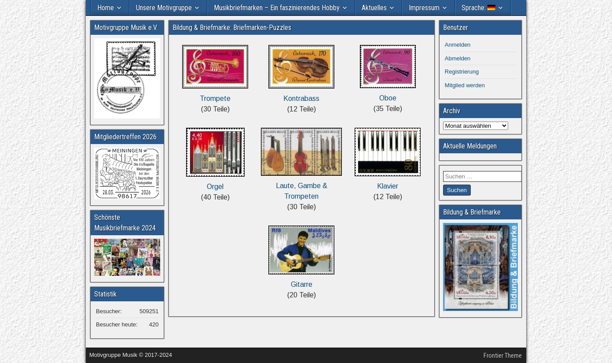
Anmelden (458, 44)
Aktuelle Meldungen (470, 146)
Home (105, 8)
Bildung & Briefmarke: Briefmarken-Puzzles (231, 27)
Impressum (424, 8)
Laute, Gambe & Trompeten (301, 185)
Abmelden (458, 58)
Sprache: (478, 8)
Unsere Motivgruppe (164, 8)
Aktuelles (374, 8)
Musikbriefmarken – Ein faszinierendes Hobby (277, 8)
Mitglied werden (465, 85)
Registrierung (462, 71)
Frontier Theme (503, 355)
